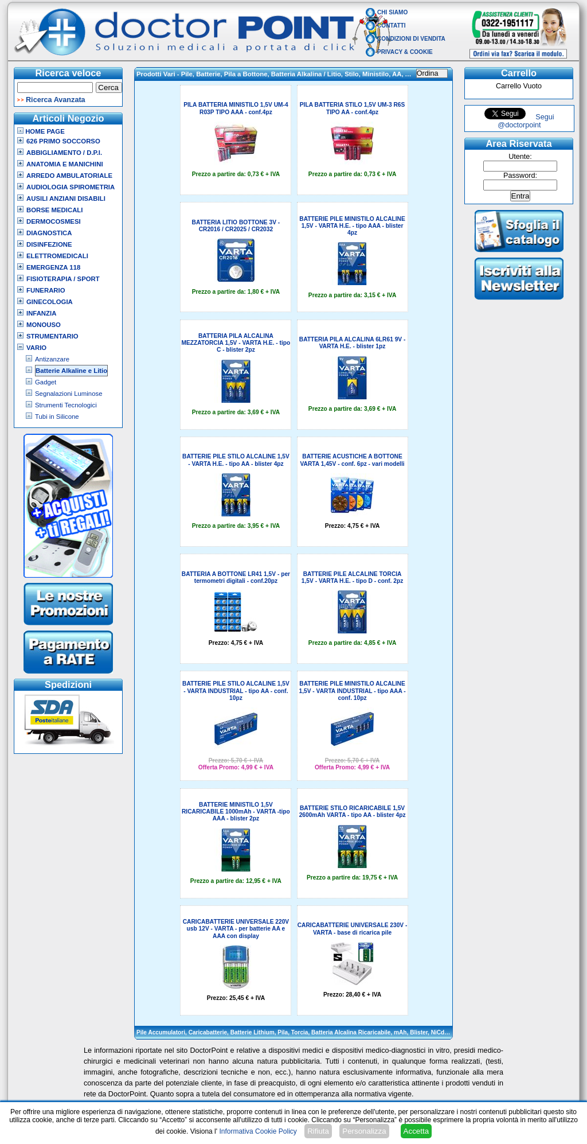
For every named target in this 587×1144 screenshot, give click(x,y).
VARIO (36, 347)
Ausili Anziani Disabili (65, 198)
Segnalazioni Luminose (68, 393)
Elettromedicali (57, 255)
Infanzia (41, 313)
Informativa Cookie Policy (257, 1131)
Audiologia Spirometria (70, 187)
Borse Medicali (54, 210)
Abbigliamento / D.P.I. (64, 152)
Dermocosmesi (53, 221)
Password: (520, 176)
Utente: (520, 157)
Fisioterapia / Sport (63, 278)
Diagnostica (49, 232)
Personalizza (364, 1131)
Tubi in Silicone (57, 416)
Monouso (43, 324)
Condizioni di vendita (411, 39)
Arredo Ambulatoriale (69, 175)
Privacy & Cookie (405, 52)
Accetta (416, 1131)
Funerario (45, 290)
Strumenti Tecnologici (66, 405)
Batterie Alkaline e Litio (71, 370)
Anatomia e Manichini (64, 164)
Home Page (41, 131)
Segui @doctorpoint (526, 121)
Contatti (391, 25)
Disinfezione (49, 244)
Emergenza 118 (53, 267)
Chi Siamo (392, 12)
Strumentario (52, 336)
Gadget (45, 382)
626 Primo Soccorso (63, 141)
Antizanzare (52, 359)
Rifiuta (318, 1131)
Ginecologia (49, 301)
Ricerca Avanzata (55, 100)
